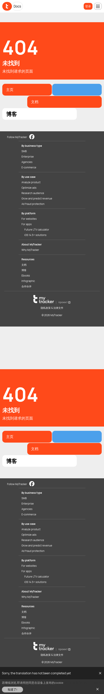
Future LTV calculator (36, 229)
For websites (29, 219)
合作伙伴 (26, 286)
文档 (23, 264)
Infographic (28, 281)
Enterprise (27, 156)
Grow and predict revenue (36, 198)
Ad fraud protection (33, 204)
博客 (23, 270)
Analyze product (30, 182)
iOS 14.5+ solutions (35, 235)
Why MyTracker (30, 250)
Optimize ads (28, 187)
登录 (88, 6)
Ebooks (25, 275)
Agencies (26, 162)
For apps (26, 224)
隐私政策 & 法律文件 (52, 308)
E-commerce (28, 167)
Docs (17, 6)
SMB (24, 151)
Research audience (32, 193)
